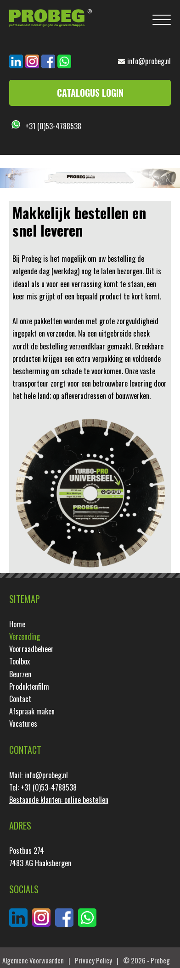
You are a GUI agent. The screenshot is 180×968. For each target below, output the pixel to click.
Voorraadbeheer (31, 648)
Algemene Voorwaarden (33, 960)
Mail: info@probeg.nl (38, 774)
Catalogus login (90, 93)
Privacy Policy (93, 960)
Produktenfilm (29, 686)
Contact (20, 698)
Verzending (24, 636)
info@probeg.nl (149, 60)
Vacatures (23, 723)
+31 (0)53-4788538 (53, 126)
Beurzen (20, 674)
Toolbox (19, 661)
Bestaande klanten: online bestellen (58, 799)
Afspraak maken (32, 711)
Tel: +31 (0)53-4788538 (43, 787)
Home (17, 624)
